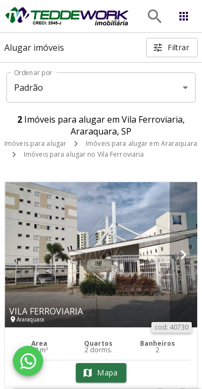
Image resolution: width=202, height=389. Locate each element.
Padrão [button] (29, 87)
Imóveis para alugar (35, 143)
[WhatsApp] (28, 361)
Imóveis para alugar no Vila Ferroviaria (84, 154)
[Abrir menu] (184, 16)
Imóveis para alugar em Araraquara (141, 143)
